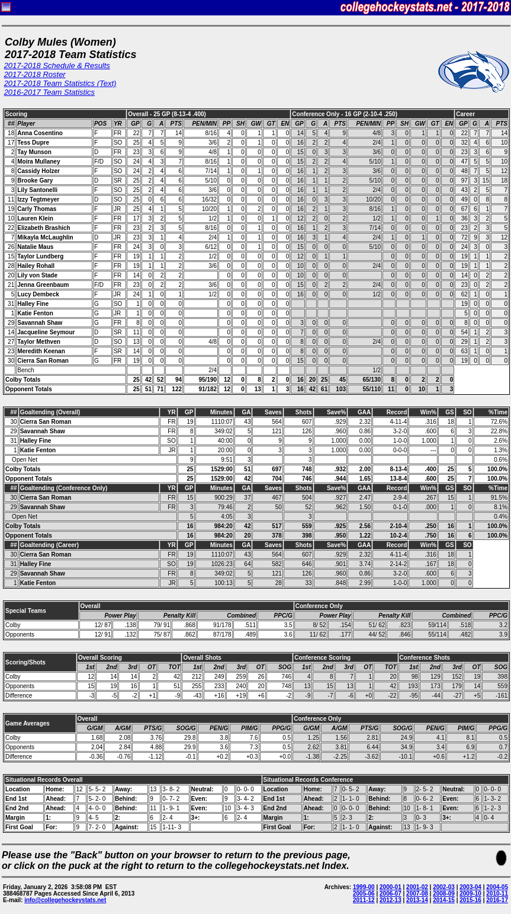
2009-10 (470, 893)
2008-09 (444, 893)
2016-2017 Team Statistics (49, 92)
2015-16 (470, 900)
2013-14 (417, 900)
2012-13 (390, 900)
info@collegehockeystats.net (65, 900)
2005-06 (364, 893)
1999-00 (364, 887)
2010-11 (497, 893)
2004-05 (497, 887)
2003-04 (470, 887)
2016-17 (497, 900)
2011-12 (364, 900)
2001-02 (417, 887)
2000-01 (390, 887)
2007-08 (417, 893)
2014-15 (444, 900)
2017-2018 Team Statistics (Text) (60, 83)
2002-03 (444, 887)
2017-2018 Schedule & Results (57, 65)
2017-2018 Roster (35, 74)
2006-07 (390, 893)
